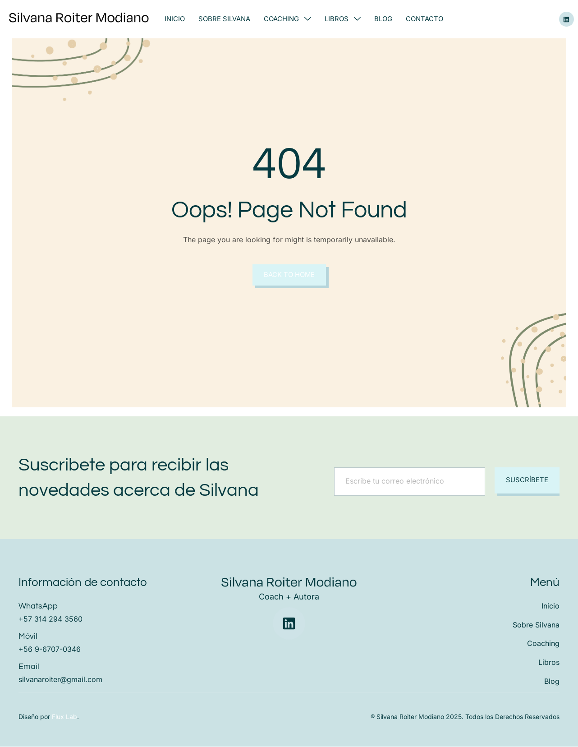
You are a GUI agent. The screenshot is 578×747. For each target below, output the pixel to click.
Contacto (424, 19)
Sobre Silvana (224, 19)
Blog (383, 19)
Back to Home (289, 275)
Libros (343, 19)
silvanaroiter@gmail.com (60, 679)
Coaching (287, 19)
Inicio (175, 19)
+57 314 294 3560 (50, 618)
